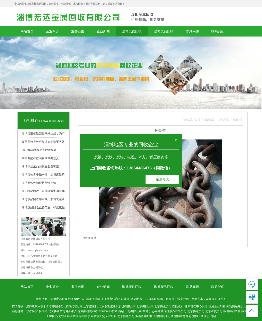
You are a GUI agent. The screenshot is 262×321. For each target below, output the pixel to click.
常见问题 (192, 31)
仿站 (121, 311)
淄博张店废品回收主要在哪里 (40, 166)
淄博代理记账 (73, 306)
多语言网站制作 (145, 316)
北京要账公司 (145, 306)
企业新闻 (103, 31)
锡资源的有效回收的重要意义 (40, 158)
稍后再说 (162, 179)
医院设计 (178, 306)
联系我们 (217, 31)
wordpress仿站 (107, 311)
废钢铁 (92, 238)
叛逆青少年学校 (89, 316)
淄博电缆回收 (54, 306)
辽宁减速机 (90, 306)
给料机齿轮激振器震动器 (82, 311)
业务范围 (77, 31)
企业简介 (52, 31)
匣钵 (145, 311)
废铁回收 (224, 119)
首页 (197, 119)
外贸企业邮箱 (107, 316)
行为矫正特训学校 (66, 316)
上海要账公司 (133, 311)
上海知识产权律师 (35, 311)
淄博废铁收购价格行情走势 (39, 182)
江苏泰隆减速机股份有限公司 (117, 306)
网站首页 (27, 31)
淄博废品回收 (164, 31)
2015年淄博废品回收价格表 (39, 150)
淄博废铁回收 (132, 31)
